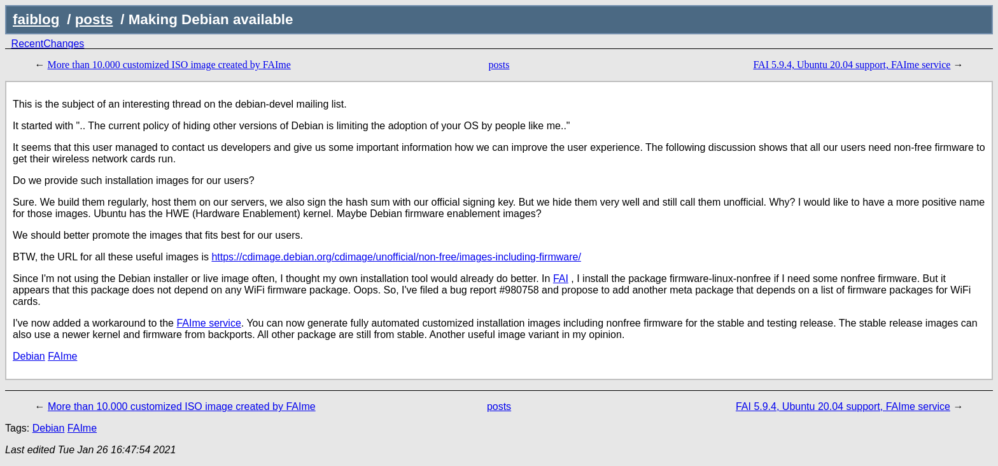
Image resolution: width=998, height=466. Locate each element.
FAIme (62, 356)
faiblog (36, 19)
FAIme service (208, 323)
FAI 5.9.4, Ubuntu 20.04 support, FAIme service (851, 64)
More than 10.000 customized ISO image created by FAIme (169, 64)
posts (94, 19)
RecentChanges (48, 43)
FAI (560, 278)
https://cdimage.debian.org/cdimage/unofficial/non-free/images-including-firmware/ (395, 256)
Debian (29, 356)
